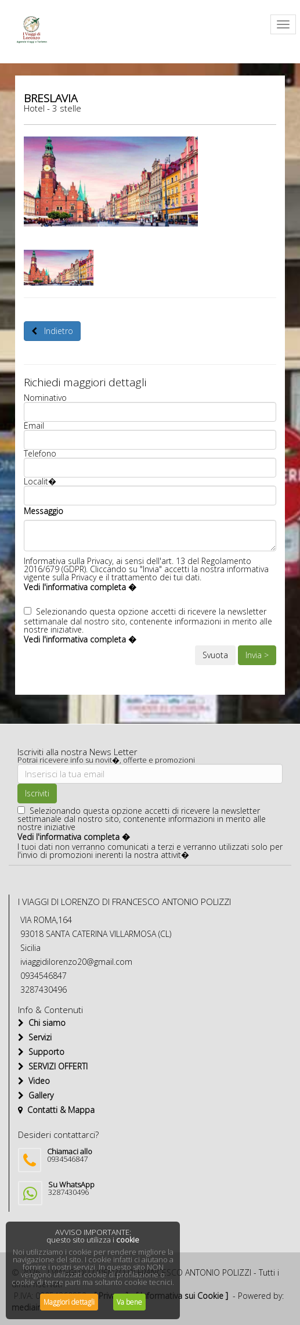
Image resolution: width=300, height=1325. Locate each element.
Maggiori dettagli (69, 1302)
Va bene (129, 1302)
